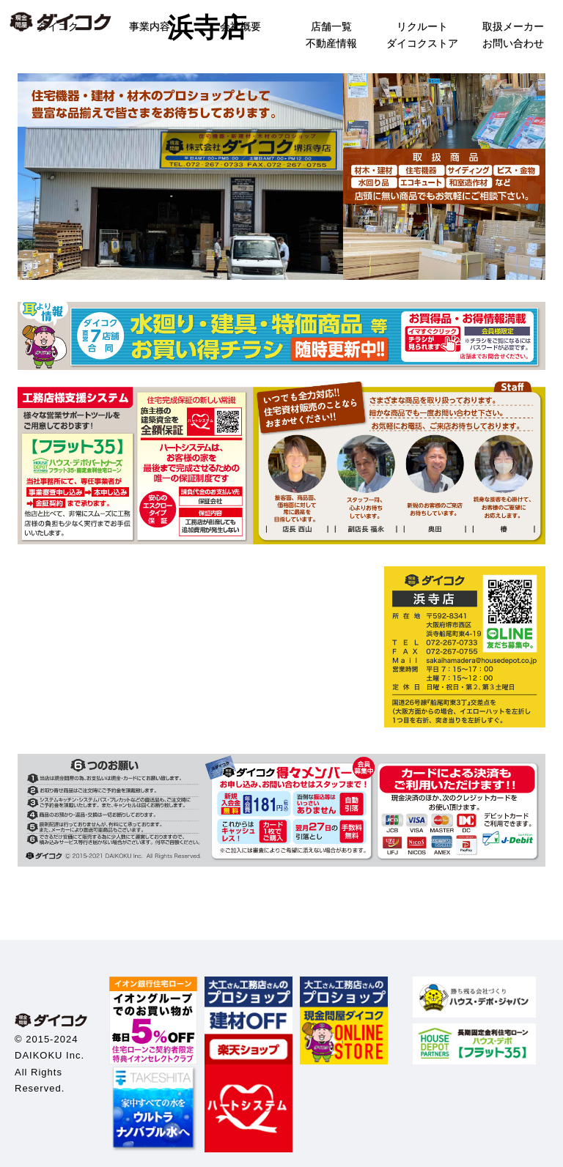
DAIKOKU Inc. (49, 1055)
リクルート (422, 26)
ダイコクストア (422, 43)
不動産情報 (331, 43)
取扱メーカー (513, 26)
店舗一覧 (331, 26)
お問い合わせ (513, 43)
